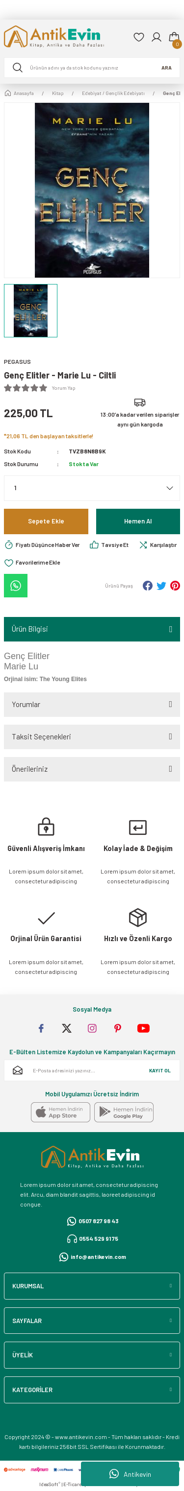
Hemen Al (138, 521)
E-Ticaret (73, 1484)
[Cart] (174, 37)
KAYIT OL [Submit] (160, 1070)
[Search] (92, 67)
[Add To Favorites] (32, 563)
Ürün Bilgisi (30, 628)
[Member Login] (156, 37)
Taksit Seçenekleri (41, 736)
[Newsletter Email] (92, 1070)
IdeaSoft (49, 1484)
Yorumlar (26, 704)
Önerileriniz (30, 768)
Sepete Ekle (46, 521)
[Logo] (64, 37)
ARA (166, 68)
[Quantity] (92, 488)
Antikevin (130, 1473)
